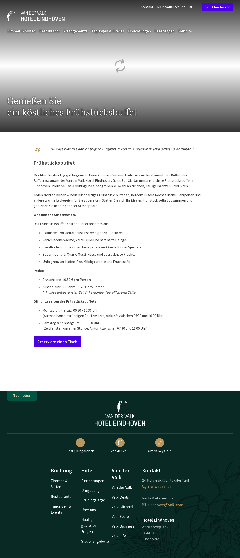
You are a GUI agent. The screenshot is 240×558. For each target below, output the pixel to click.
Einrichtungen (139, 31)
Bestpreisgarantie (80, 445)
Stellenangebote (95, 541)
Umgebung (90, 490)
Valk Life (119, 535)
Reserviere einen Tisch (57, 341)
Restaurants (49, 31)
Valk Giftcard (122, 506)
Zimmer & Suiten (21, 31)
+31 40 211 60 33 (159, 487)
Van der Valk (120, 445)
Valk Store (120, 516)
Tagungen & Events (107, 31)
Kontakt (147, 7)
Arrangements (75, 31)
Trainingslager (93, 500)
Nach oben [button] (22, 395)
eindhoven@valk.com (162, 504)
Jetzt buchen (217, 7)
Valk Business (123, 526)
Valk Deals (120, 497)
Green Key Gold (159, 445)
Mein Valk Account (171, 7)
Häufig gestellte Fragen (88, 525)
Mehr (185, 31)
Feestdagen (164, 31)
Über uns (88, 509)
